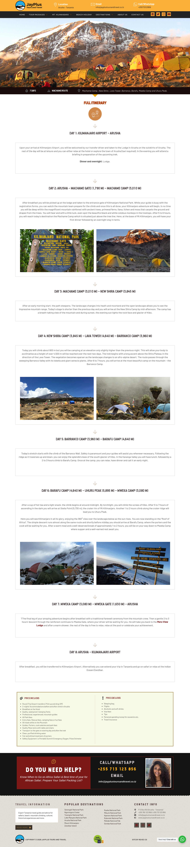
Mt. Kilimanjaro (62, 15)
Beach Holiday (84, 15)
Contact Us (137, 15)
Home (22, 15)
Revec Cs (143, 839)
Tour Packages (38, 15)
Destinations (105, 15)
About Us (122, 15)
